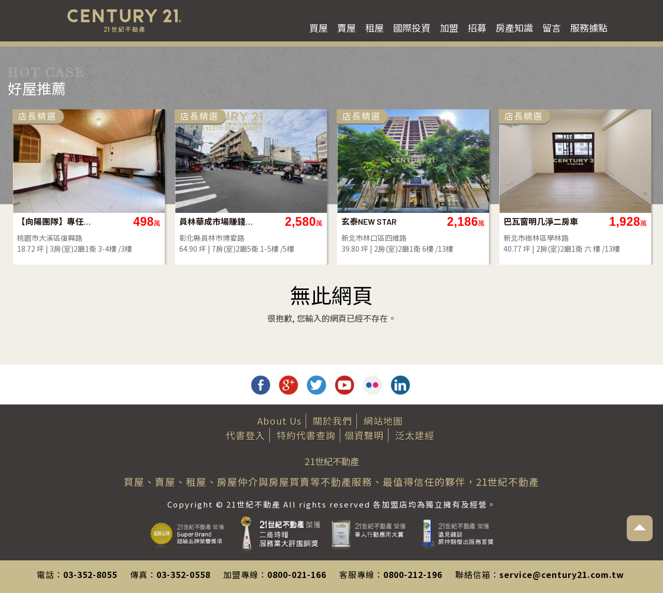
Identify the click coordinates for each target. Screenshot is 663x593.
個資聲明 (364, 435)
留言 (551, 27)
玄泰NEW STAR (443, 221)
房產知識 (514, 27)
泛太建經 (415, 435)
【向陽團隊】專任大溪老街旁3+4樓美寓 (129, 221)
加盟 (449, 27)
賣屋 (346, 27)
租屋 (374, 27)
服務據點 (589, 27)
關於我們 (332, 420)
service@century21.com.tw (561, 574)
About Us (279, 420)
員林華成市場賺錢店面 (291, 221)
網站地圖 (383, 420)
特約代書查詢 (306, 435)
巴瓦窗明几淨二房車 (615, 221)
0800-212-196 (412, 574)
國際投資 (411, 27)
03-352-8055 (90, 574)
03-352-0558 (183, 574)
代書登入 (245, 435)
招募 (477, 27)
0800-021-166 (296, 574)
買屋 (318, 27)
